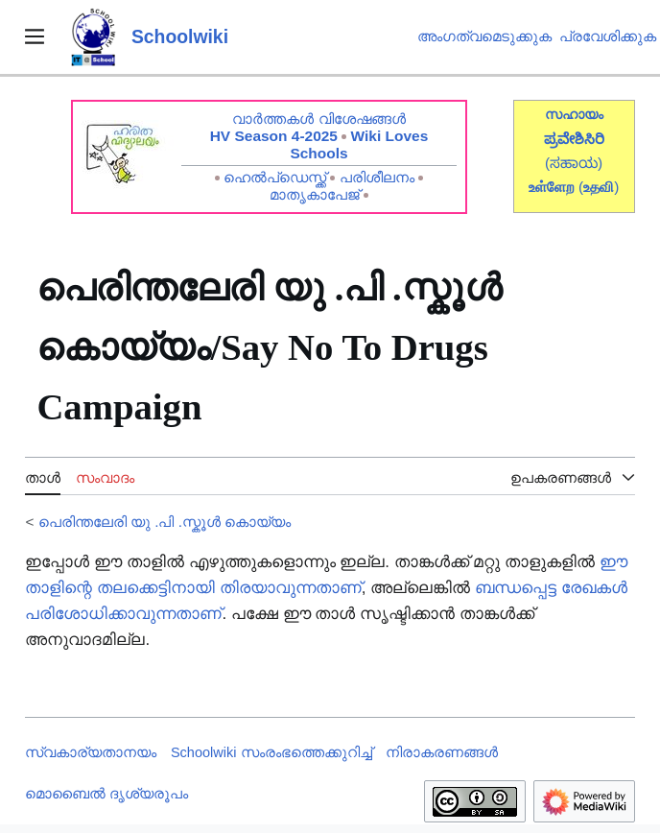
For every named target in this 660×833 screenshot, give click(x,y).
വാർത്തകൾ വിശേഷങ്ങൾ (318, 118)
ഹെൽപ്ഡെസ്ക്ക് (275, 177)
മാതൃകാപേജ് (315, 194)
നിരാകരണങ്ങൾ (442, 752)
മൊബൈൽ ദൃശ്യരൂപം (106, 793)
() (598, 186)
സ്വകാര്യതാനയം (90, 752)
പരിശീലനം (377, 177)
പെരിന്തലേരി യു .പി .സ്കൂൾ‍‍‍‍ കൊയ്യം (165, 521)
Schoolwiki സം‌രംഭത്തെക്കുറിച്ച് (271, 752)
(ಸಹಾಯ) (573, 163)
